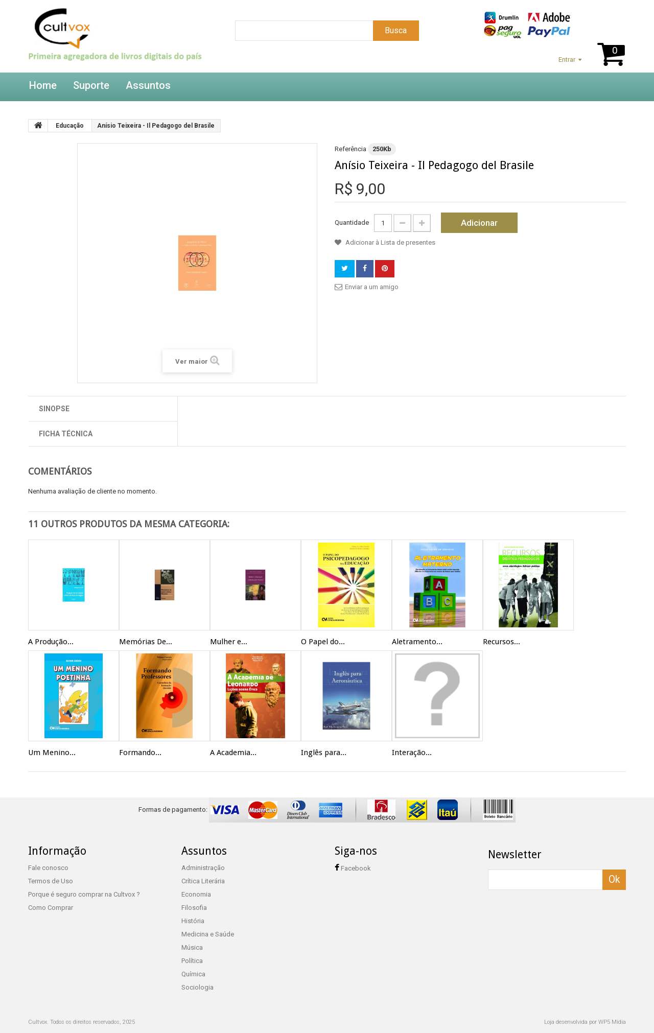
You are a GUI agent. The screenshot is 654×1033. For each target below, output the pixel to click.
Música (192, 947)
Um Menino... (52, 752)
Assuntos (148, 85)
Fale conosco (48, 868)
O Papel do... (323, 641)
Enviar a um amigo (372, 287)
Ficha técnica (65, 434)
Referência (350, 149)
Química (193, 974)
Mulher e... (228, 641)
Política (192, 961)
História (192, 921)
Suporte (91, 85)
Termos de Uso (50, 881)
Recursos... (501, 641)
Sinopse (54, 409)
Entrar (566, 59)
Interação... (412, 752)
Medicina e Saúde (207, 934)
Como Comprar (50, 907)
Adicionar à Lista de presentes (389, 242)
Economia (196, 894)
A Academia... (233, 752)
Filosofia (194, 907)
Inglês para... (323, 752)
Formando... (140, 752)
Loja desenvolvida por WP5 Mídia (585, 1022)
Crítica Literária (203, 881)
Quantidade (352, 222)
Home (43, 85)
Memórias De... (145, 641)
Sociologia (197, 987)
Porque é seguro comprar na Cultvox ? (84, 894)
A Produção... (51, 641)
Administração (203, 868)
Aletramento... (417, 641)
